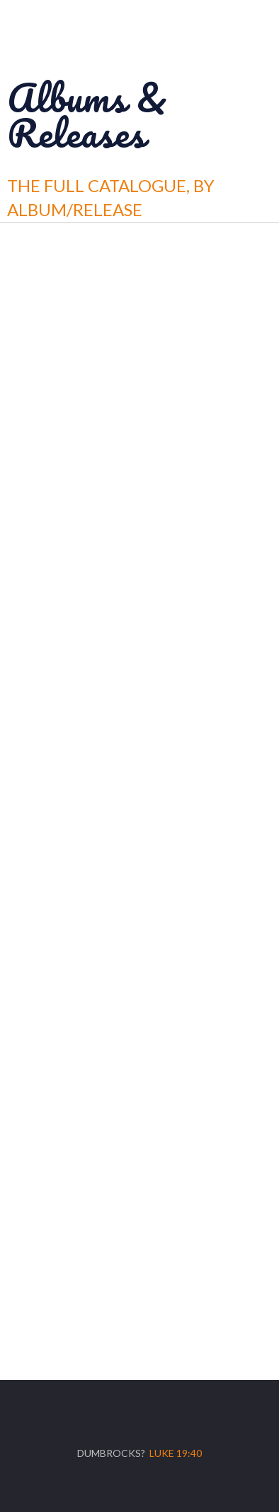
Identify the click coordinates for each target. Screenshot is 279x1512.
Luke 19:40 (175, 1453)
